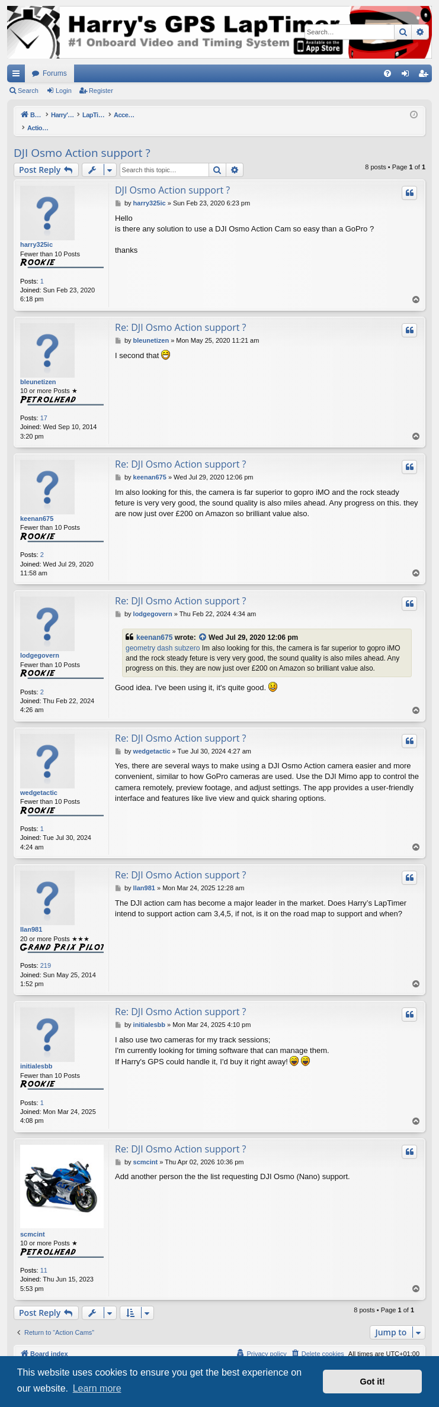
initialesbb (36, 1053)
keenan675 (36, 506)
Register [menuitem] (425, 75)
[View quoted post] (203, 625)
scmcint (32, 1221)
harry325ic (36, 232)
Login (64, 90)
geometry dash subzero (163, 636)
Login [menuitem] (408, 75)
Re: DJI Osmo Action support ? (180, 315)
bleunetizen (38, 369)
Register (101, 90)
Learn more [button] (97, 1388)
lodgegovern (39, 642)
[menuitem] (387, 73)
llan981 (31, 916)
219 (45, 953)
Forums (55, 73)
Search (28, 90)
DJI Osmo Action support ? (82, 140)
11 (43, 1257)
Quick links (18, 75)
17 (43, 405)
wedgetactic (38, 780)
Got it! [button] (372, 1381)
